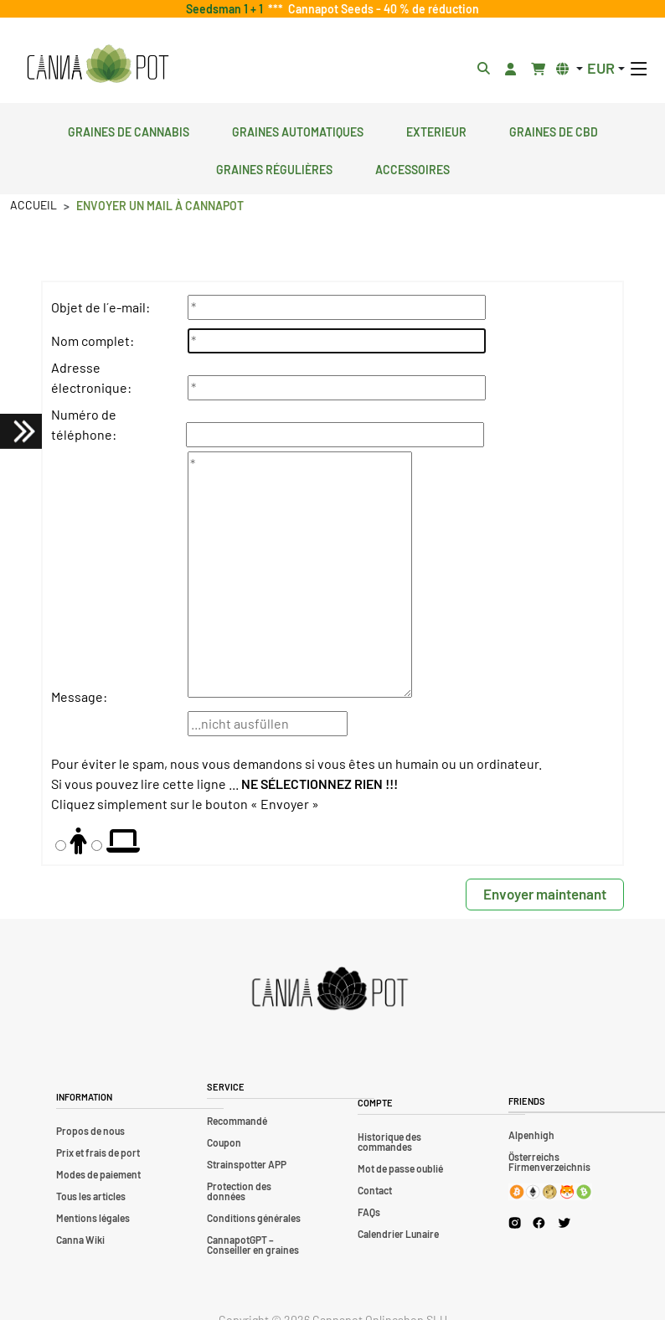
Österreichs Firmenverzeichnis (549, 1162)
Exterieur (436, 130)
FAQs (369, 1212)
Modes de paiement (98, 1174)
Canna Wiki (80, 1240)
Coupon (224, 1142)
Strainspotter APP (246, 1164)
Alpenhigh (531, 1135)
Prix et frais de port (98, 1152)
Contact (375, 1190)
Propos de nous (90, 1131)
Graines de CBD (553, 130)
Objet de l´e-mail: (100, 307)
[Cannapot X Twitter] (564, 1222)
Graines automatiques (297, 130)
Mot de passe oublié (400, 1168)
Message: (79, 696)
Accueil (33, 205)
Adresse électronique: (91, 377)
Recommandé (237, 1121)
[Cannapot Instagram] (514, 1222)
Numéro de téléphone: (83, 424)
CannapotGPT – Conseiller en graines (253, 1245)
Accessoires (412, 167)
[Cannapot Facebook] (539, 1222)
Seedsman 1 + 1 (227, 9)
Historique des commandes (389, 1142)
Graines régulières (274, 167)
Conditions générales (254, 1218)
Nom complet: (92, 340)
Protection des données (239, 1191)
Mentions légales (93, 1218)
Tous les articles (91, 1196)
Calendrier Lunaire (398, 1234)
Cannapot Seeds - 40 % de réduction (381, 9)
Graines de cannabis (128, 130)
